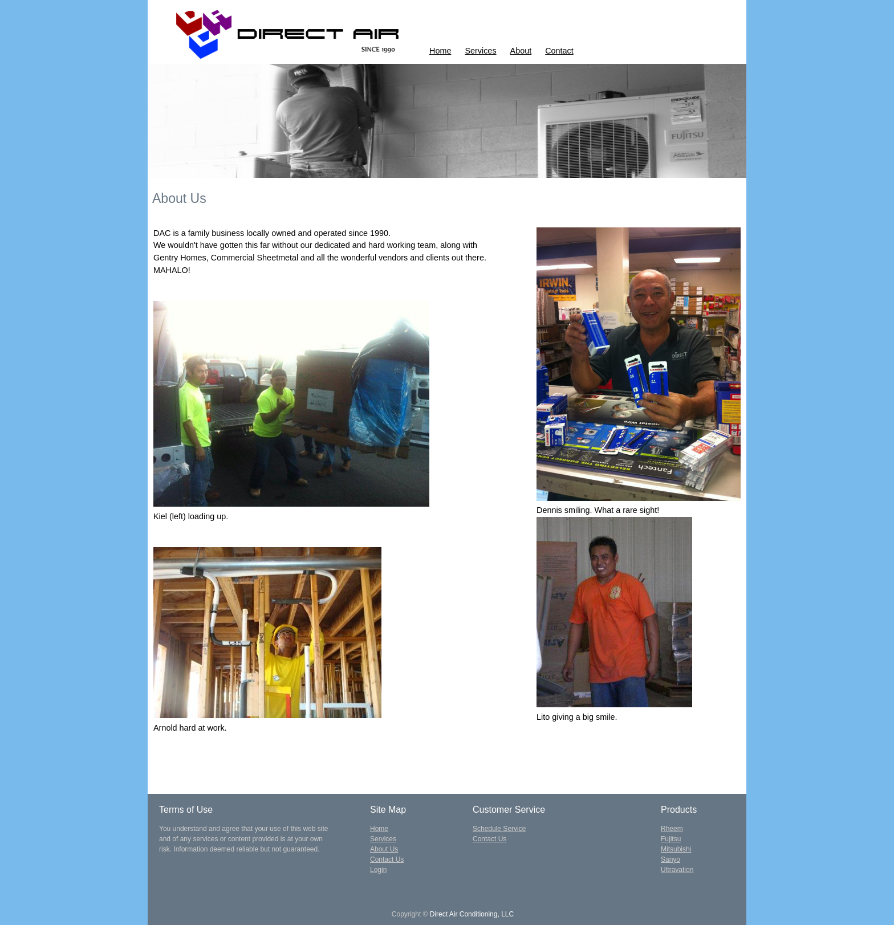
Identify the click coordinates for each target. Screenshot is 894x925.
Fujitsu (671, 839)
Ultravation (677, 870)
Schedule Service (499, 829)
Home (440, 50)
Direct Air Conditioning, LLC (472, 914)
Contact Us (387, 859)
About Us (384, 849)
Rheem (672, 829)
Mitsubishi (676, 849)
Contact (559, 50)
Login (378, 870)
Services (480, 50)
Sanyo (670, 859)
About (521, 50)
